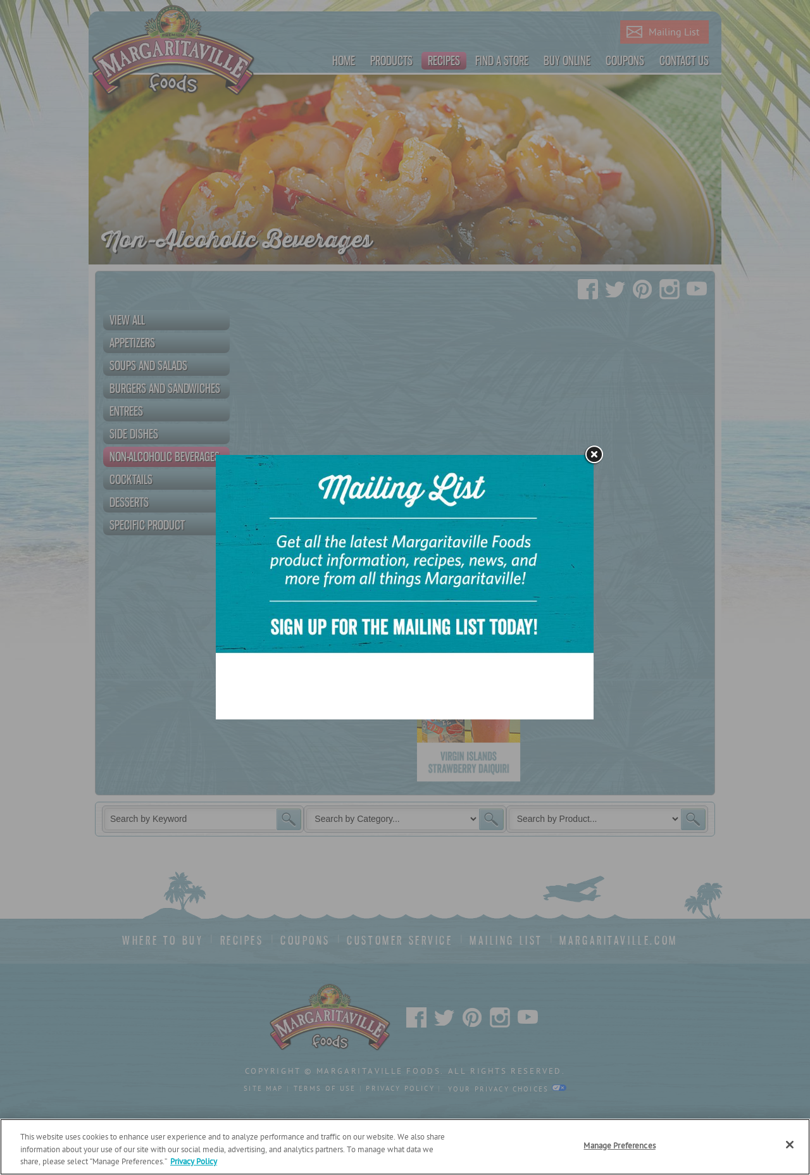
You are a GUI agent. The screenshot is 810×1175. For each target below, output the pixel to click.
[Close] (790, 1145)
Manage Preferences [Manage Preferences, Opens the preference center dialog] (619, 1146)
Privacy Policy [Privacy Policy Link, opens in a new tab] (193, 1162)
